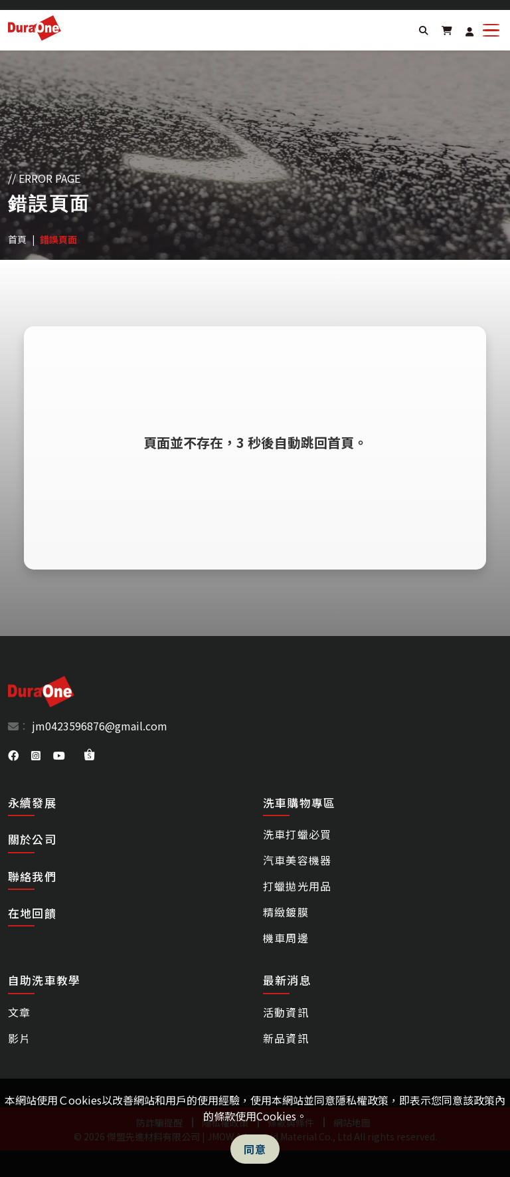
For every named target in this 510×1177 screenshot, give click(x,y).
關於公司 (32, 839)
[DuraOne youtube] (60, 755)
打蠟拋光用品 (297, 886)
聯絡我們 (32, 876)
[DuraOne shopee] (89, 755)
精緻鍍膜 (286, 912)
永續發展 (32, 802)
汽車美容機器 (297, 860)
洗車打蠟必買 (297, 834)
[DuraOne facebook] (14, 755)
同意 (255, 1149)
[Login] (469, 31)
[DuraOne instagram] (37, 755)
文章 (19, 1012)
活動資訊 (286, 1012)
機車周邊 (286, 938)
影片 (19, 1038)
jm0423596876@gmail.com (98, 726)
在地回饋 (32, 913)
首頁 (17, 239)
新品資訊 (286, 1038)
